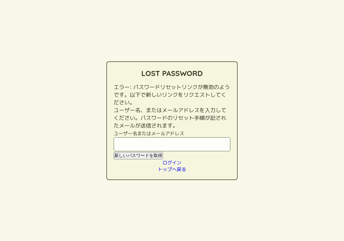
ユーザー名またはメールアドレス (149, 133)
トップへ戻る (172, 169)
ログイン (172, 162)
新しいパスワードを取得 (138, 155)
